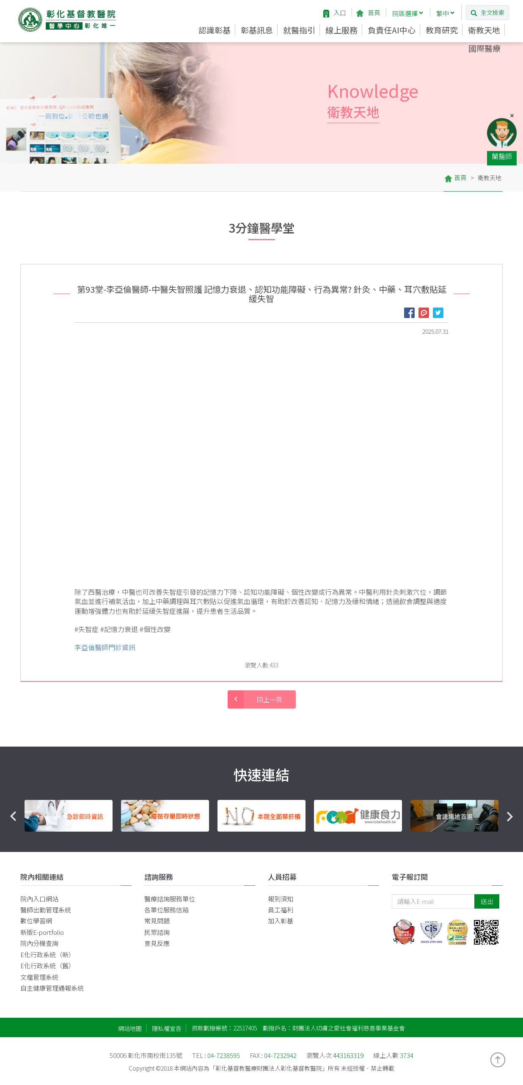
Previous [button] (13, 816)
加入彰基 (280, 920)
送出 (487, 901)
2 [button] (249, 842)
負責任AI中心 (392, 30)
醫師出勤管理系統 (45, 909)
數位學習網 (36, 920)
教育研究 (442, 30)
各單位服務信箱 (166, 909)
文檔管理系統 (39, 976)
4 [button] (274, 842)
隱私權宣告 (167, 1028)
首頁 (368, 12)
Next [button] (510, 816)
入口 (334, 12)
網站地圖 (130, 1028)
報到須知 (280, 898)
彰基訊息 (257, 30)
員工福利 (280, 909)
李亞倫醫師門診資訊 (104, 647)
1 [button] (236, 842)
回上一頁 (255, 699)
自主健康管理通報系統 (52, 987)
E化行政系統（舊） (47, 965)
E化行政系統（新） (47, 954)
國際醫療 (484, 48)
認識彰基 (214, 30)
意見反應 (157, 943)
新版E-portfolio (42, 932)
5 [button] (287, 842)
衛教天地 (484, 30)
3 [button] (261, 842)
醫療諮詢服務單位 (169, 898)
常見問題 (157, 920)
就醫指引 (299, 30)
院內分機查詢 (39, 943)
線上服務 (341, 30)
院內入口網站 (39, 898)
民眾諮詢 (157, 932)
